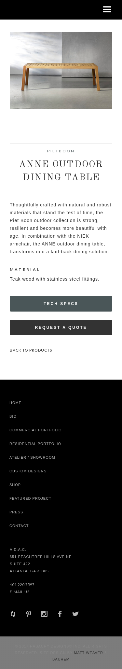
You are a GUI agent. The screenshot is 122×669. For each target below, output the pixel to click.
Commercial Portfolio (35, 430)
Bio (13, 416)
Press (16, 512)
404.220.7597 (22, 584)
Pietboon (61, 150)
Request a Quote (61, 327)
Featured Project (30, 498)
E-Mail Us (20, 592)
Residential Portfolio (35, 444)
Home (15, 403)
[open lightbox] (61, 70)
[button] (107, 10)
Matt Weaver (89, 653)
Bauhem (61, 659)
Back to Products (31, 350)
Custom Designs (28, 471)
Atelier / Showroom (32, 457)
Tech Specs (61, 303)
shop (15, 485)
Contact (19, 526)
